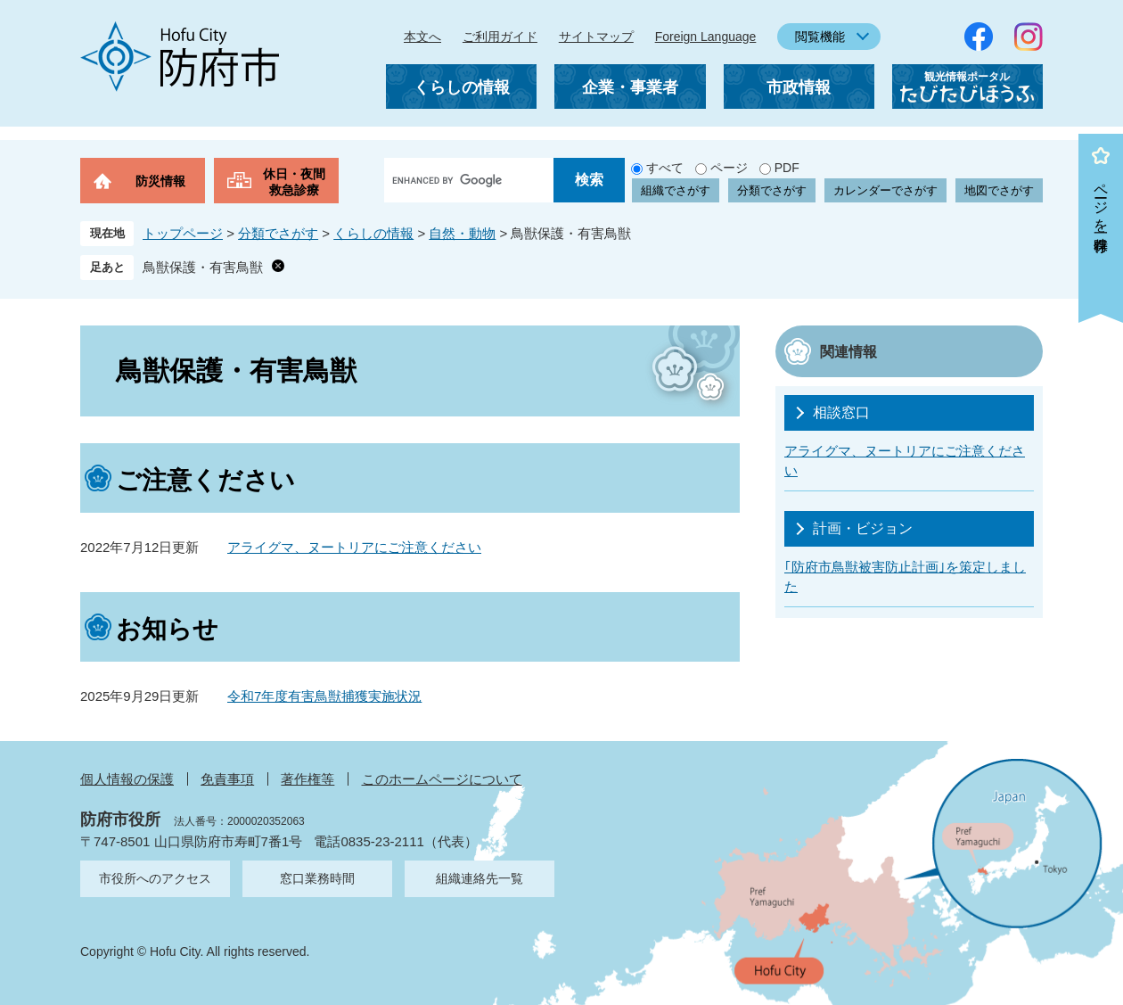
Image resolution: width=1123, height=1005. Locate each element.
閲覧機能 (820, 36)
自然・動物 (462, 233)
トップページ (183, 233)
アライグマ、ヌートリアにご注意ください (354, 547)
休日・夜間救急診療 (294, 182)
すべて (665, 168)
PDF (787, 168)
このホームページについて (442, 779)
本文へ (422, 36)
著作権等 (307, 779)
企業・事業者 (630, 87)
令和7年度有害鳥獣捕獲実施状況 (324, 696)
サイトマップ (596, 36)
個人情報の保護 (127, 779)
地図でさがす (999, 190)
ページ (729, 168)
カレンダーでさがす (885, 190)
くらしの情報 (462, 87)
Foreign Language (706, 36)
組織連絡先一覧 (479, 878)
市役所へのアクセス (155, 878)
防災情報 (160, 181)
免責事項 (227, 779)
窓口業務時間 (317, 878)
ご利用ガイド (500, 36)
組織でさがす (675, 190)
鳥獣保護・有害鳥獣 (203, 267)
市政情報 (798, 87)
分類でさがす (772, 190)
